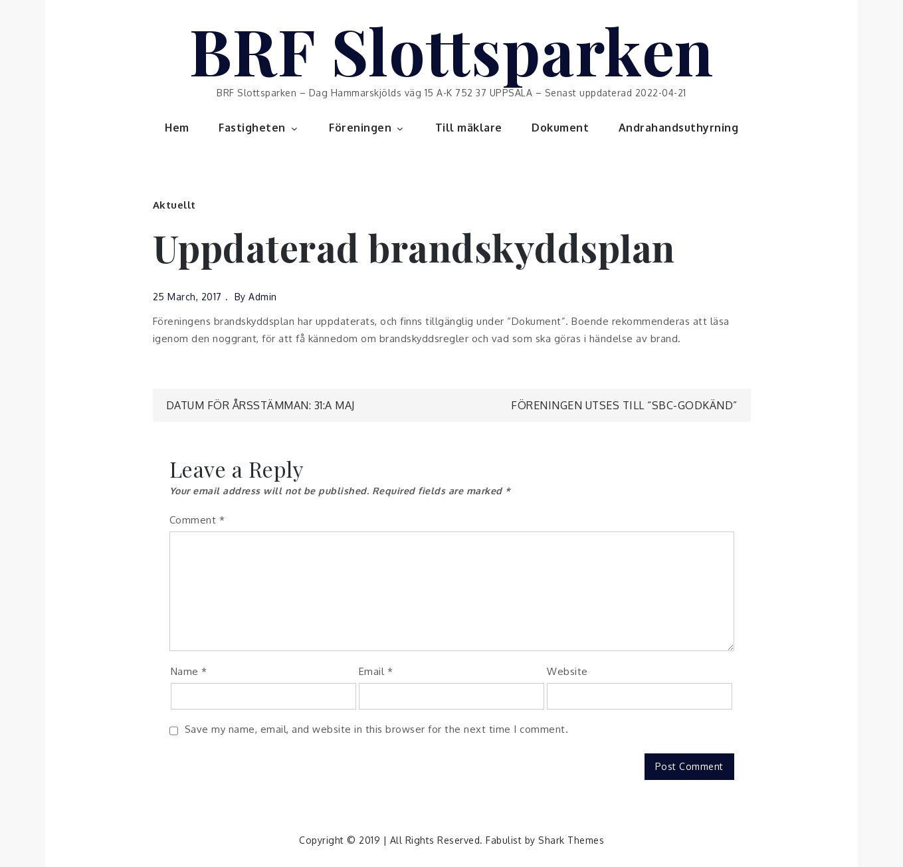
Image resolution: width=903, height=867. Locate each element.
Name (189, 671)
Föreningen (367, 127)
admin (263, 296)
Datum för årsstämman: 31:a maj (260, 405)
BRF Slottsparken (451, 49)
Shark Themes (571, 840)
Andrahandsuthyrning (679, 127)
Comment (197, 520)
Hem (177, 127)
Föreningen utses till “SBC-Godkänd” (624, 405)
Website (567, 671)
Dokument (560, 127)
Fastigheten (259, 127)
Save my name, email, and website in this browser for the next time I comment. (377, 729)
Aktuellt (174, 205)
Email (376, 671)
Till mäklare (468, 127)
